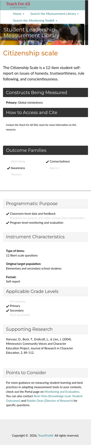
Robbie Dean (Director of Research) (50, 400)
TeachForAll (45, 435)
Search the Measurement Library (54, 13)
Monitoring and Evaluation (61, 391)
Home (18, 13)
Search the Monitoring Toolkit (35, 20)
